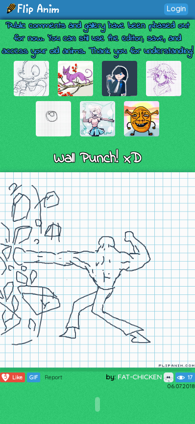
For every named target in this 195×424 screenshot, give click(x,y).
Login (176, 8)
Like (11, 377)
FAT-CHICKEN (145, 376)
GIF (33, 377)
